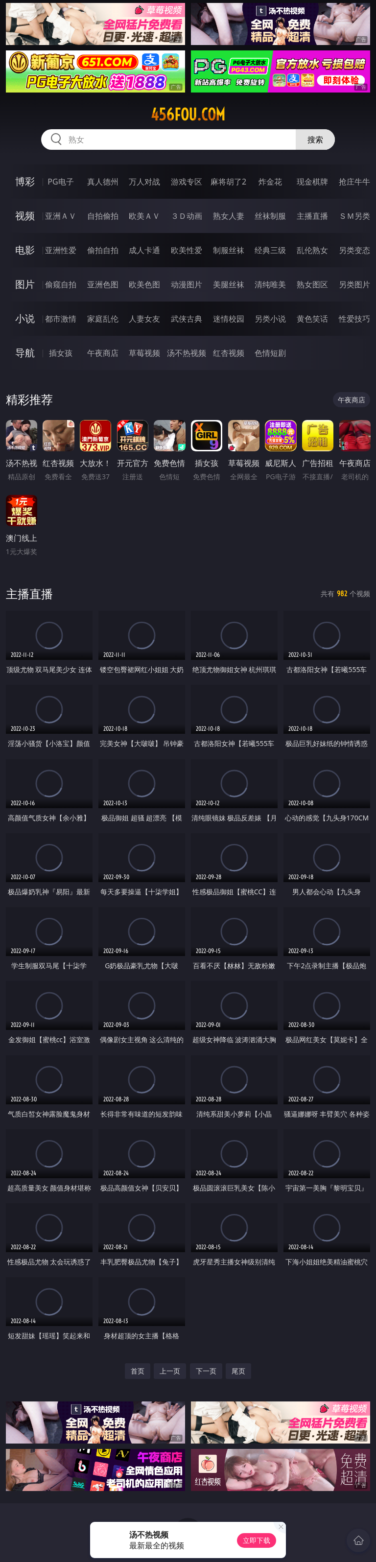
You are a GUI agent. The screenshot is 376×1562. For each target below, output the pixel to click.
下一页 (206, 1370)
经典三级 (270, 250)
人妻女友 (144, 318)
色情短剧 (270, 353)
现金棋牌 (312, 181)
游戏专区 (186, 181)
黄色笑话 (312, 318)
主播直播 (312, 215)
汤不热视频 (186, 353)
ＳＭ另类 (354, 215)
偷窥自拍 (60, 284)
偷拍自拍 (102, 250)
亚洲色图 (102, 284)
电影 (25, 249)
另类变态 (354, 250)
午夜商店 (102, 353)
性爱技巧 (354, 318)
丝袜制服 (270, 215)
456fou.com (188, 114)
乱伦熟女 (312, 250)
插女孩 (60, 353)
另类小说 (270, 318)
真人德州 (102, 181)
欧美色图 (144, 284)
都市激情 (60, 318)
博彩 (25, 181)
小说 (25, 318)
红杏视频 (228, 353)
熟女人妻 (228, 215)
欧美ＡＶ (144, 215)
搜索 (315, 139)
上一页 (170, 1370)
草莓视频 (144, 353)
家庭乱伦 (102, 318)
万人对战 (144, 181)
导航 (25, 352)
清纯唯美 (270, 284)
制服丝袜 (228, 250)
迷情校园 (228, 318)
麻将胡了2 (228, 181)
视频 (25, 215)
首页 (137, 1370)
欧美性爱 (186, 250)
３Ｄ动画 (186, 215)
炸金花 (270, 181)
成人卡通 (144, 250)
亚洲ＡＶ (60, 215)
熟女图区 (312, 284)
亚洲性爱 (60, 250)
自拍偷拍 (102, 215)
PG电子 (60, 181)
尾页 (238, 1370)
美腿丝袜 (228, 284)
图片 (25, 284)
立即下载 (256, 1540)
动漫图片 (186, 284)
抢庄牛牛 (354, 181)
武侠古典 (186, 318)
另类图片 (354, 284)
